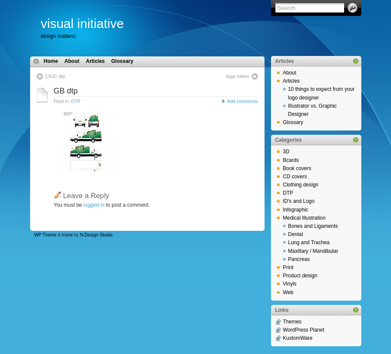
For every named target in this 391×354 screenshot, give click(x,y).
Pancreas (299, 259)
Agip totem (237, 76)
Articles (95, 61)
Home (51, 61)
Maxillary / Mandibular (313, 251)
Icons (67, 235)
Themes (292, 322)
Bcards (291, 160)
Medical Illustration (304, 218)
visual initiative (82, 23)
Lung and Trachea (309, 242)
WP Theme (45, 235)
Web (288, 292)
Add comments (242, 101)
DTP (75, 101)
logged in (94, 205)
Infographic (295, 210)
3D (286, 152)
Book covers (297, 168)
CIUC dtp (55, 76)
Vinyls (290, 284)
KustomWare (298, 338)
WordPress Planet (304, 330)
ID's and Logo (299, 201)
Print (288, 267)
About (72, 61)
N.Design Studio (96, 235)
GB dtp (66, 91)
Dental (295, 234)
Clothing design (301, 185)
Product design (300, 276)
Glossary (122, 61)
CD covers (295, 177)
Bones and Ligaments (313, 226)
